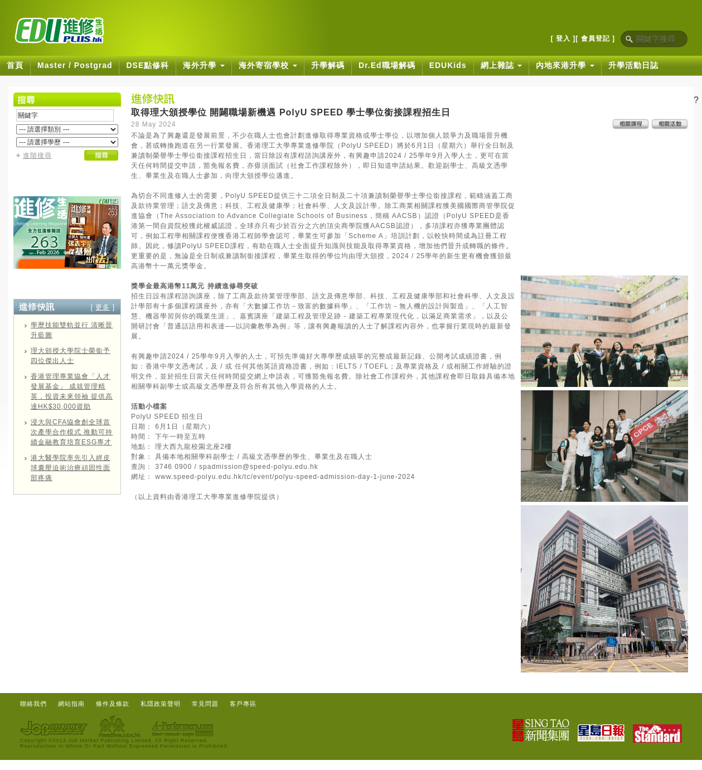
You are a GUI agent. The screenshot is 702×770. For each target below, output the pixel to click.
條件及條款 (112, 703)
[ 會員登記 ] (595, 38)
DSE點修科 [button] (147, 65)
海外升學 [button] (204, 65)
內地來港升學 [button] (565, 65)
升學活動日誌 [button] (633, 65)
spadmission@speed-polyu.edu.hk (258, 467)
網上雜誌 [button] (501, 65)
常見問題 (205, 703)
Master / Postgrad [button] (74, 65)
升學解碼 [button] (328, 65)
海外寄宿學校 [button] (268, 65)
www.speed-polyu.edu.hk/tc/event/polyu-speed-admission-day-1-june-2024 (285, 477)
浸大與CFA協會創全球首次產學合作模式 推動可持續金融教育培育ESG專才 (72, 432)
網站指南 (71, 703)
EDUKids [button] (448, 65)
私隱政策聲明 (161, 703)
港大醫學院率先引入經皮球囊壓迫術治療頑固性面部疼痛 (70, 468)
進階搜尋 (37, 155)
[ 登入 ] (563, 38)
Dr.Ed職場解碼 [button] (387, 65)
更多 (102, 307)
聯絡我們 (33, 703)
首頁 (15, 65)
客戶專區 (243, 703)
